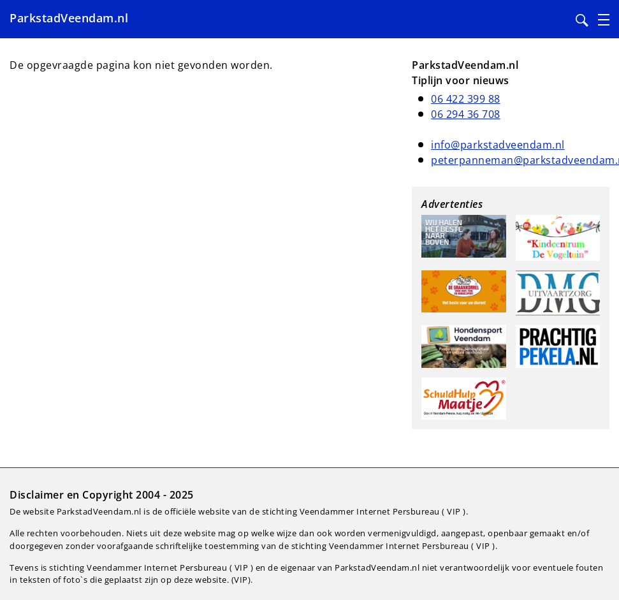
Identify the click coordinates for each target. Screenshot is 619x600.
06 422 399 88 (465, 99)
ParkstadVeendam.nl (69, 18)
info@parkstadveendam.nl (498, 145)
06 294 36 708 (465, 114)
